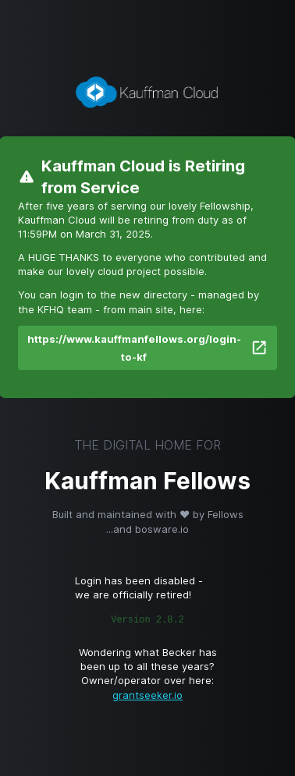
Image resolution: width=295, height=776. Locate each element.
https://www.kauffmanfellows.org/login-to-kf (147, 348)
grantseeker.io (147, 695)
